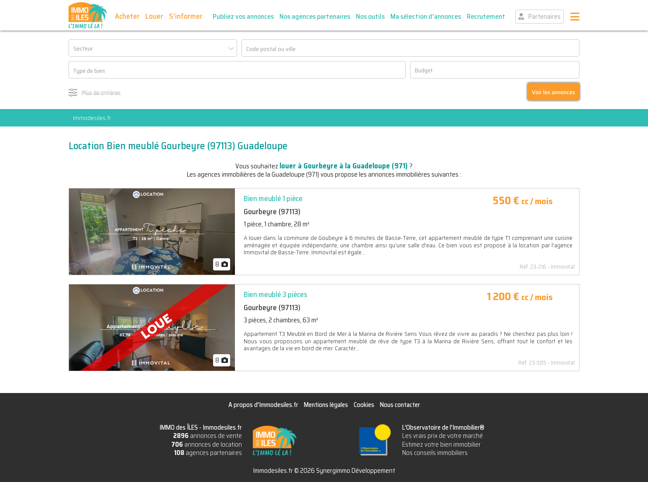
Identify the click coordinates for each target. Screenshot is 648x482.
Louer (154, 16)
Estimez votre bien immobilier (441, 444)
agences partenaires (208, 453)
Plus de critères (101, 91)
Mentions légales (326, 405)
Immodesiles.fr (92, 118)
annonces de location (206, 444)
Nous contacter (400, 405)
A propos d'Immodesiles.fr (263, 405)
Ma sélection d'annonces (425, 16)
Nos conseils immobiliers (435, 453)
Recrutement (486, 16)
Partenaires (544, 16)
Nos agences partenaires (314, 16)
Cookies (364, 405)
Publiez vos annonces (243, 16)
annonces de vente (207, 436)
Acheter (127, 16)
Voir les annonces (553, 92)
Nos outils (370, 16)
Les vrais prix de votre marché (442, 436)
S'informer (186, 16)
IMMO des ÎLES (88, 15)
